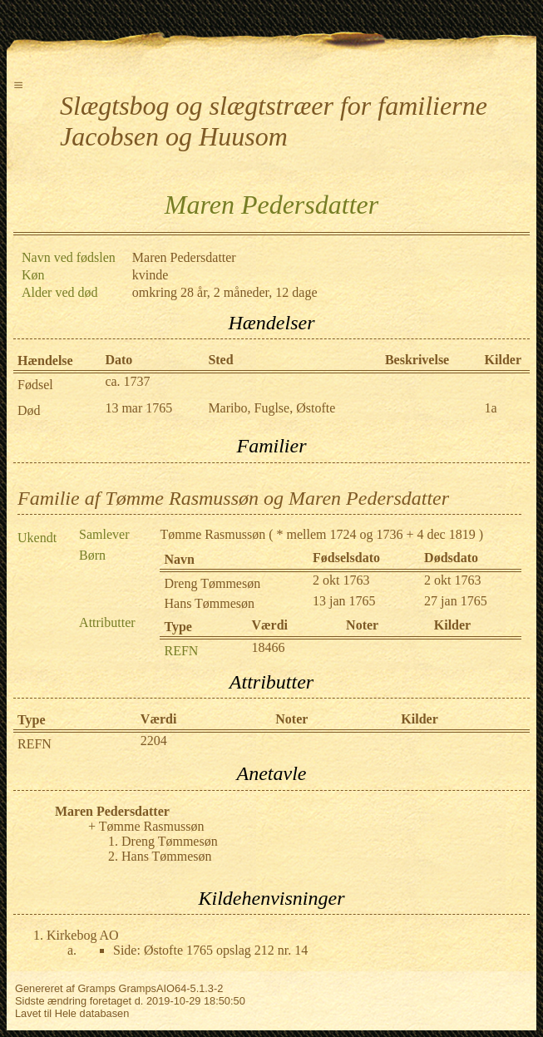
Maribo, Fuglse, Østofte (271, 408)
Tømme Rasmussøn (212, 534)
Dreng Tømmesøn (212, 583)
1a (491, 408)
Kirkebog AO (83, 935)
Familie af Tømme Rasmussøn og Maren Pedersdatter (233, 498)
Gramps (96, 988)
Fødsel (35, 385)
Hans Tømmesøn (209, 603)
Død (29, 410)
